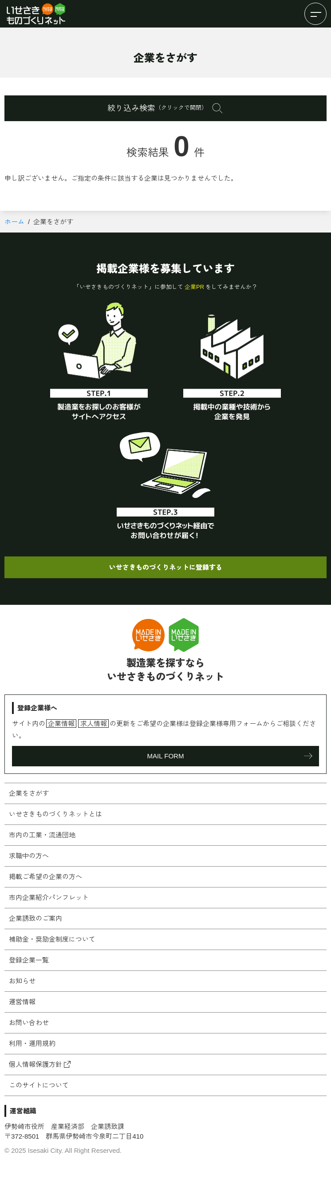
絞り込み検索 (157, 108)
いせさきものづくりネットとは (55, 814)
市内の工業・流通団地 (42, 835)
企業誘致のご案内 (35, 918)
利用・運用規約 (32, 1043)
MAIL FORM (165, 756)
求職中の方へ (29, 856)
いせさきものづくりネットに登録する (165, 567)
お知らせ (22, 981)
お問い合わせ (29, 1022)
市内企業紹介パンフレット (49, 897)
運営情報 (22, 1002)
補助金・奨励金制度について (52, 939)
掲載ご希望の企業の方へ (45, 876)
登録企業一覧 (29, 960)
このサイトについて (39, 1085)
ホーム (14, 221)
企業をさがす (29, 793)
